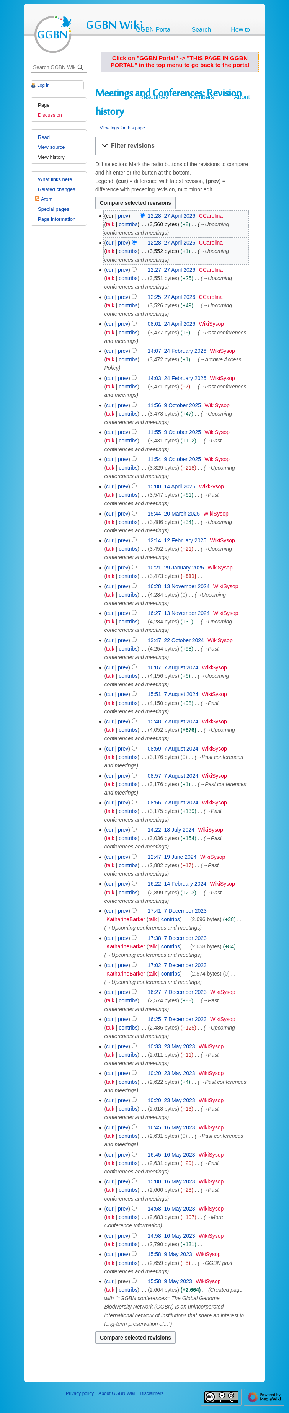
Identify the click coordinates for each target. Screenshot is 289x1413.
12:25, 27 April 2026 (172, 297)
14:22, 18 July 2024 (171, 830)
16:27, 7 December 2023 (177, 992)
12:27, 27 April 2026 (172, 270)
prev (123, 216)
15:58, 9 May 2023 (170, 1254)
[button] (172, 146)
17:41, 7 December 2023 (177, 911)
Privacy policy (80, 1393)
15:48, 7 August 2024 (173, 721)
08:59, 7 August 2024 (173, 749)
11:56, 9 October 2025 (174, 405)
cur (109, 243)
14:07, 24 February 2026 (177, 351)
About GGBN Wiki (116, 1393)
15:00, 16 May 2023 (171, 1181)
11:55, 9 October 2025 (174, 432)
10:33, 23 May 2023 (171, 1046)
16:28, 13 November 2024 (179, 586)
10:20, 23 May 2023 (171, 1073)
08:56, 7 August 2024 (173, 803)
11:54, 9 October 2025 (174, 459)
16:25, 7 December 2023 (177, 1019)
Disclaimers (151, 1393)
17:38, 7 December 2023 (177, 938)
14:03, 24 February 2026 (177, 378)
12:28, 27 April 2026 (172, 216)
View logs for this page (122, 127)
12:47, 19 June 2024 (172, 857)
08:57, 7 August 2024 (173, 776)
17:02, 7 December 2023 (177, 965)
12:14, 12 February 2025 (177, 540)
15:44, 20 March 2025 (174, 514)
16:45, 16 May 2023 (171, 1127)
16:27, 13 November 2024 (179, 613)
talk (110, 224)
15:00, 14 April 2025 (172, 486)
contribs (128, 224)
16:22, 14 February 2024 (177, 884)
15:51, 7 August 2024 (173, 694)
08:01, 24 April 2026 (172, 324)
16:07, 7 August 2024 (173, 667)
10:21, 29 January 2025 (176, 568)
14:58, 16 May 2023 (171, 1209)
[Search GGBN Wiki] (59, 67)
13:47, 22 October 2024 (176, 640)
